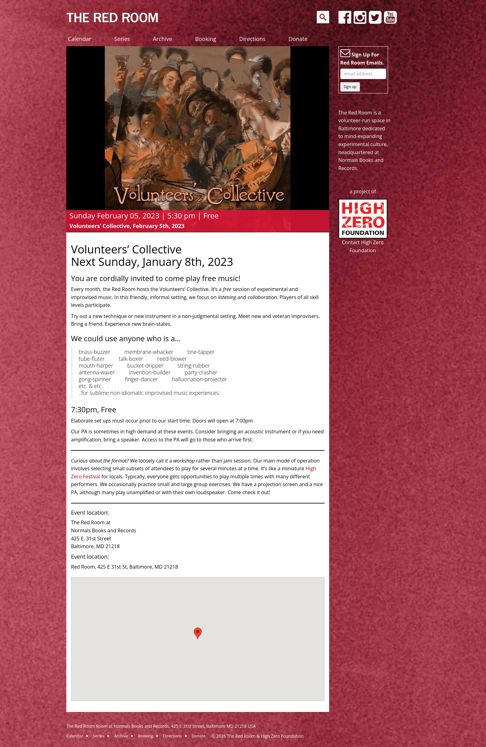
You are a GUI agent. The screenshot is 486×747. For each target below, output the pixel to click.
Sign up (350, 86)
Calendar (79, 38)
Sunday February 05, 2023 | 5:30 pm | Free (144, 215)
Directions (252, 38)
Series (122, 38)
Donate (298, 38)
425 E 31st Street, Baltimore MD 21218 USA (213, 726)
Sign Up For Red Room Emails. (362, 57)
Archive (162, 38)
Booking (205, 38)
